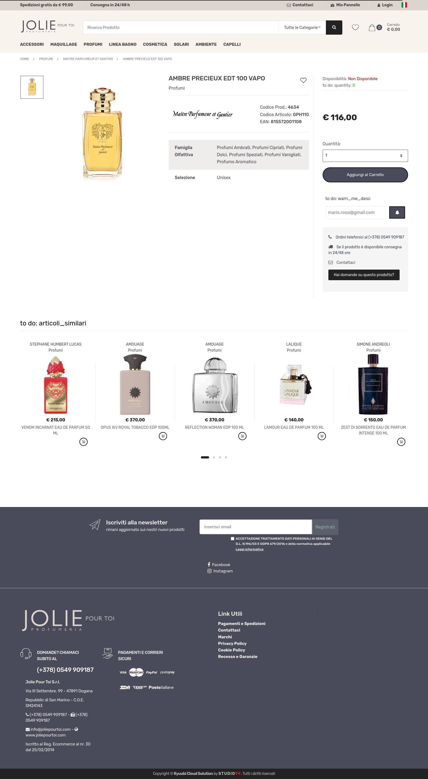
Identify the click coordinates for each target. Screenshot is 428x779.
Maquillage (63, 44)
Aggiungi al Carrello (365, 174)
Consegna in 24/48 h (110, 5)
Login (385, 5)
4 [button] (226, 457)
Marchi (225, 637)
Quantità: (332, 143)
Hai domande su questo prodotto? (364, 275)
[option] (101, 134)
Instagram (220, 571)
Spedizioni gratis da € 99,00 (46, 5)
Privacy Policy (232, 643)
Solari (181, 44)
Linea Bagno (122, 44)
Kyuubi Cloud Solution (193, 773)
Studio (229, 773)
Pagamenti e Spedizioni (242, 623)
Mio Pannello (345, 5)
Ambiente (206, 44)
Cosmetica (155, 44)
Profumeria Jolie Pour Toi (346, 613)
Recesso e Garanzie (237, 656)
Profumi (93, 44)
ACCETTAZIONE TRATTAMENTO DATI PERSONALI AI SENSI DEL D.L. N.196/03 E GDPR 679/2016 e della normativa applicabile (284, 544)
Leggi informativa (249, 549)
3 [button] (220, 457)
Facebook (218, 564)
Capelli (232, 44)
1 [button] (205, 457)
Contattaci (300, 5)
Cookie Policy (231, 650)
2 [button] (214, 457)
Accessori (32, 44)
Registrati (325, 527)
